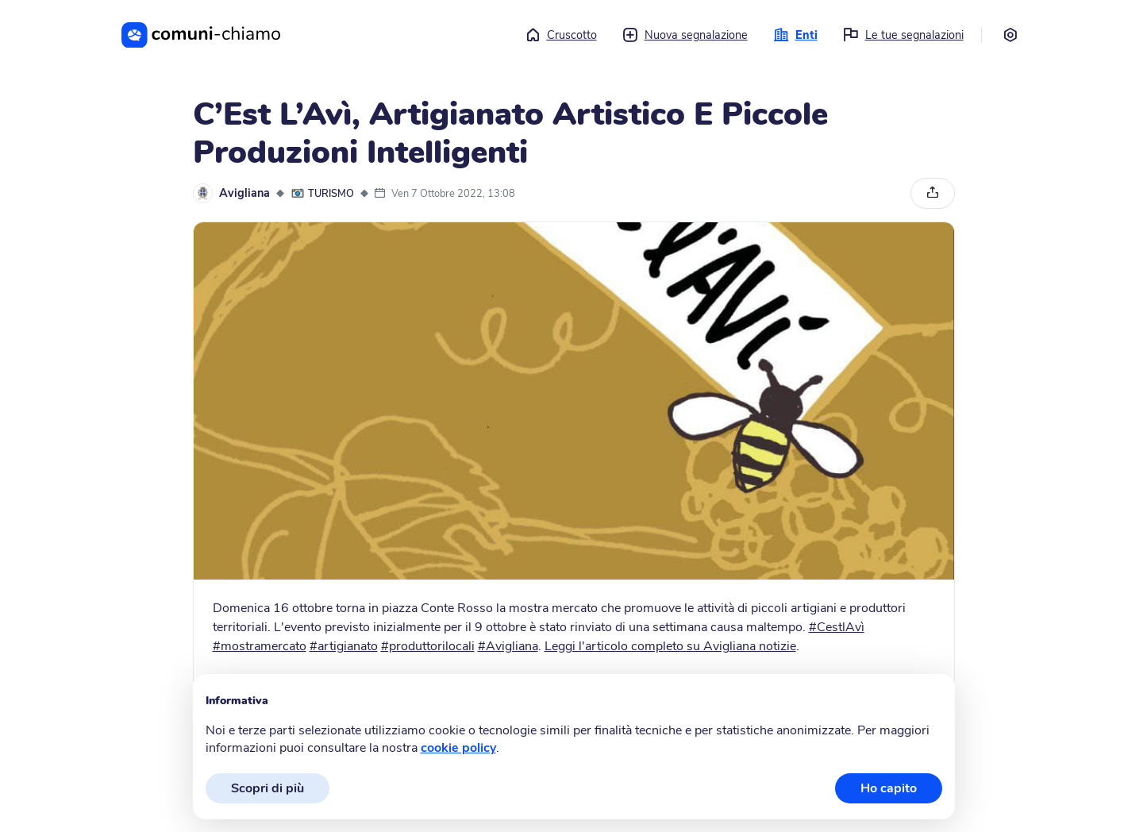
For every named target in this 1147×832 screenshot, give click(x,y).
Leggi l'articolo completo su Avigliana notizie (670, 646)
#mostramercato (259, 646)
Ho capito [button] (888, 788)
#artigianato (344, 646)
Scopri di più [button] (267, 788)
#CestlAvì (836, 627)
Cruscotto (561, 35)
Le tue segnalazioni (903, 35)
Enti (795, 35)
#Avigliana (508, 646)
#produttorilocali (428, 646)
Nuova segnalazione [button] (685, 35)
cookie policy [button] (458, 748)
